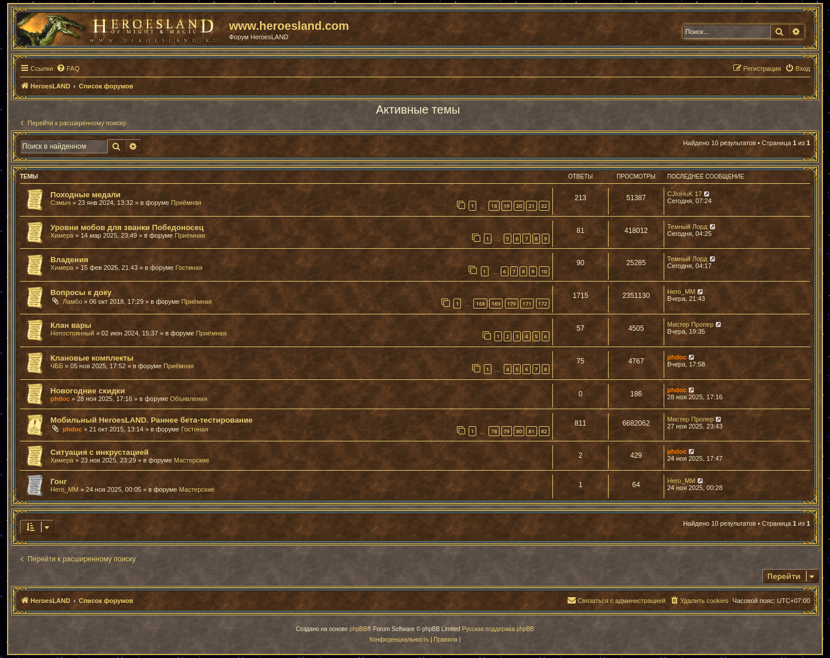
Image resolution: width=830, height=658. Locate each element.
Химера (61, 235)
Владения (69, 259)
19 (507, 206)
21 (531, 206)
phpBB (358, 629)
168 (480, 303)
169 (495, 303)
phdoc (676, 357)
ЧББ (56, 365)
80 (519, 431)
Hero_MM (681, 291)
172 (542, 303)
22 (544, 206)
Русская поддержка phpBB (498, 629)
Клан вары (70, 325)
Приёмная (186, 202)
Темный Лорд (687, 226)
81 (531, 431)
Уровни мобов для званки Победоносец (127, 227)
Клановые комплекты (92, 358)
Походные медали (85, 194)
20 (519, 206)
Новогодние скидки (87, 390)
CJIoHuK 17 (684, 193)
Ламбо (72, 301)
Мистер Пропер (690, 324)
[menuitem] (68, 68)
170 (511, 303)
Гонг (58, 481)
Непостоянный (72, 333)
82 (544, 431)
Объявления (188, 398)
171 (526, 303)
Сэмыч (60, 202)
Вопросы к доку (80, 292)
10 (544, 271)
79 (507, 431)
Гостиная (189, 267)
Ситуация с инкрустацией (99, 452)
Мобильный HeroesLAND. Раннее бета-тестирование (151, 420)
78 (494, 431)
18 (494, 206)
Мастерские (192, 460)
